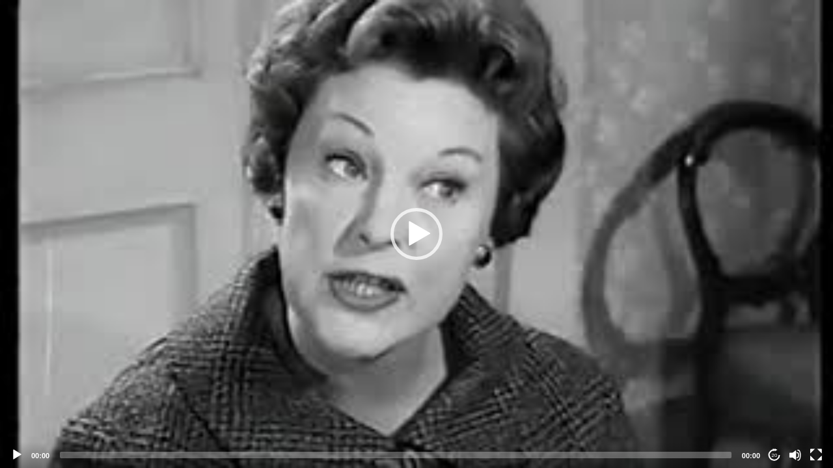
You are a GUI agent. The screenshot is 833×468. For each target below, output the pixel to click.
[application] (416, 234)
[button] (416, 234)
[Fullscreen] (816, 455)
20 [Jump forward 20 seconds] (775, 455)
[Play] (16, 455)
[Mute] (795, 455)
